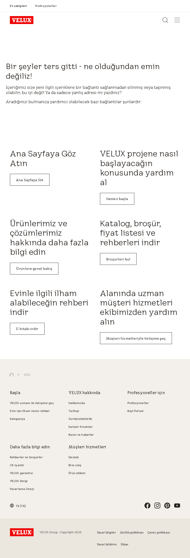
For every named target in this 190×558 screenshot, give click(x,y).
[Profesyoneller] (46, 5)
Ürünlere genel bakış (34, 268)
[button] (11, 375)
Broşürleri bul (118, 259)
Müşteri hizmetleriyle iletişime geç (136, 338)
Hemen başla (117, 199)
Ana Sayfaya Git (29, 180)
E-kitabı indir (27, 329)
